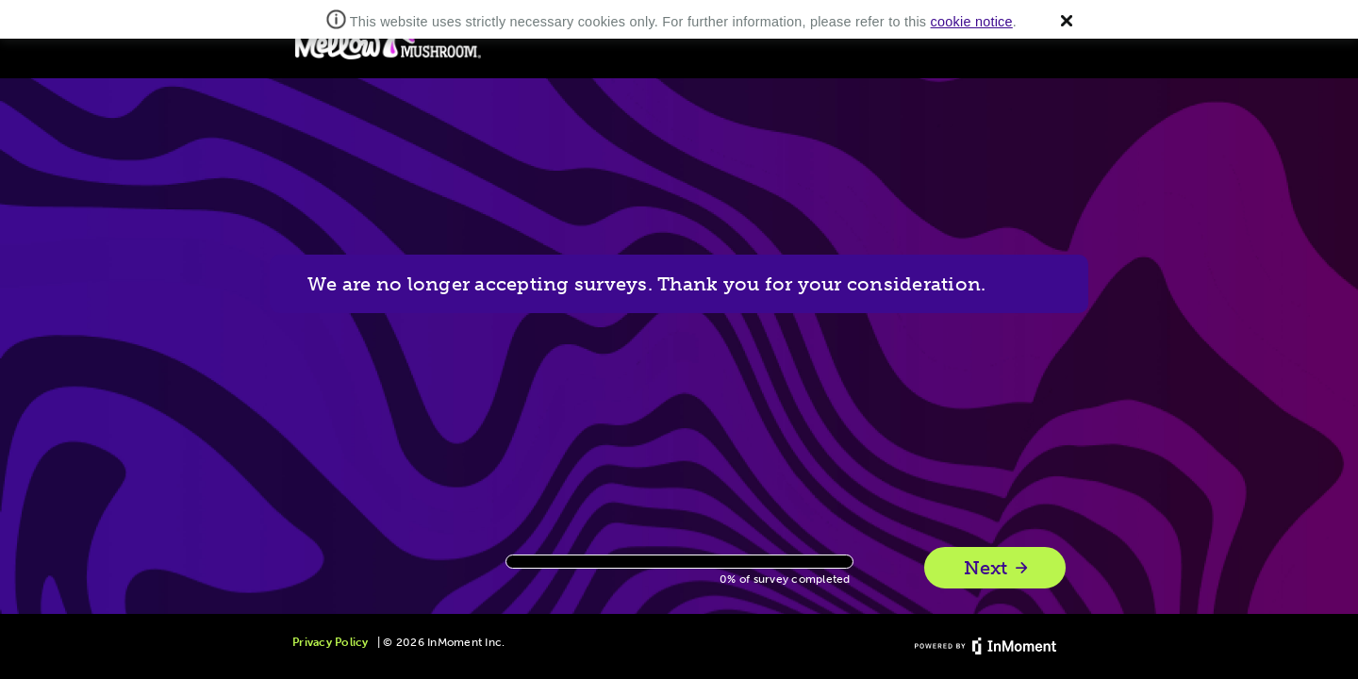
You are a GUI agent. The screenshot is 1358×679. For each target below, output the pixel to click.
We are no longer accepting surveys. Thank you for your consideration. (646, 284)
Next (997, 568)
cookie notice (972, 21)
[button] (1066, 20)
